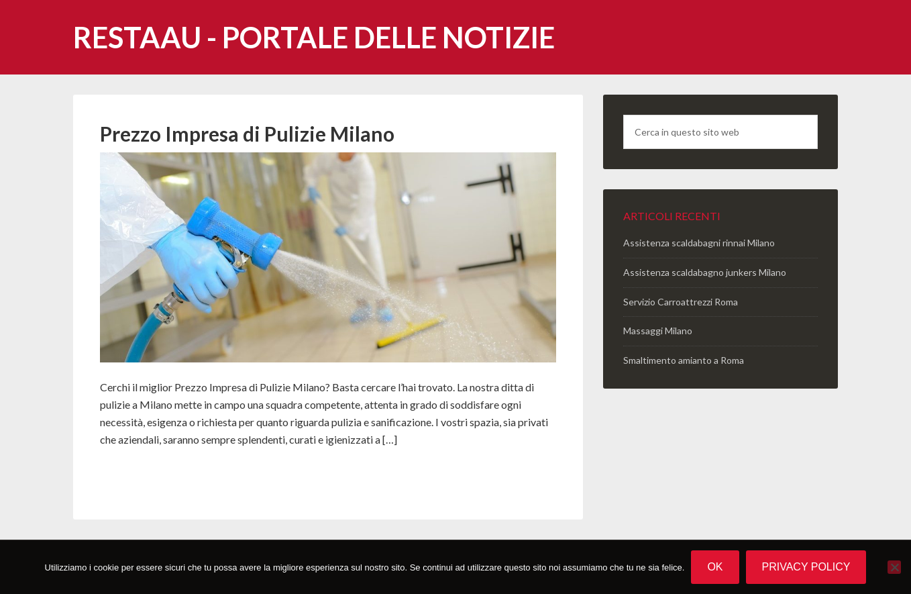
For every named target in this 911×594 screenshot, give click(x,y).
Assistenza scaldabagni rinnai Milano (699, 242)
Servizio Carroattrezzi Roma (680, 301)
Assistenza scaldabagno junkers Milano (704, 272)
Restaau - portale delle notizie (314, 37)
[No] (894, 567)
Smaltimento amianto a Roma (683, 360)
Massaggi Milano (657, 330)
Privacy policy (806, 567)
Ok (714, 567)
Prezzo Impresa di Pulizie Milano (247, 133)
